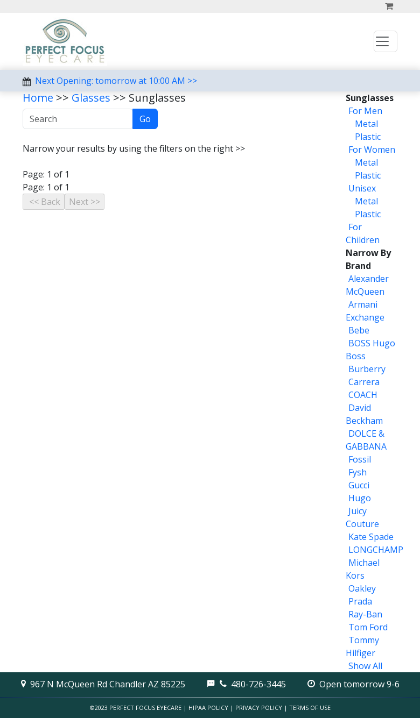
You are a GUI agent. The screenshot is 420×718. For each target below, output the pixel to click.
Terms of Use (310, 707)
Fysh (357, 472)
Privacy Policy (258, 707)
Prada (360, 601)
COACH (362, 395)
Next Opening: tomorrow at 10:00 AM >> (116, 81)
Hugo (359, 498)
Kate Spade (371, 537)
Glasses (91, 97)
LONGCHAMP (375, 550)
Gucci (358, 485)
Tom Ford (368, 627)
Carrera (364, 382)
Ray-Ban (365, 614)
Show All (365, 666)
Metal (365, 124)
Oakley (362, 588)
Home (38, 97)
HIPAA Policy (208, 707)
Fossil (359, 459)
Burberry (367, 369)
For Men (365, 111)
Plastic (367, 137)
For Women (371, 149)
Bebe (358, 330)
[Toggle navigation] (385, 41)
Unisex (362, 188)
